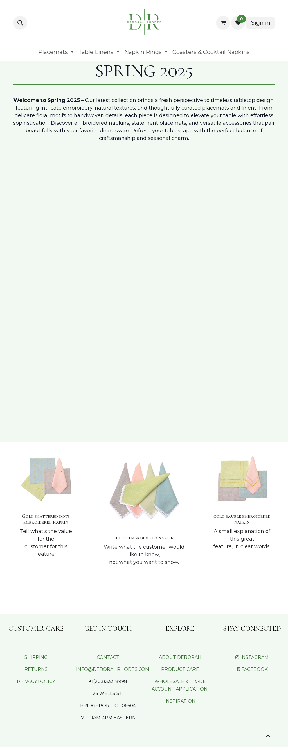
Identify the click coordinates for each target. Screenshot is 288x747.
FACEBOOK (255, 669)
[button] (20, 23)
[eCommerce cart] (223, 23)
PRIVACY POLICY (36, 681)
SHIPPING (36, 657)
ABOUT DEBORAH (180, 657)
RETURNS (36, 669)
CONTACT (108, 657)
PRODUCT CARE (180, 669)
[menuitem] (56, 52)
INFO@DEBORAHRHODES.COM (112, 669)
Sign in (260, 22)
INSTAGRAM (254, 657)
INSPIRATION (180, 701)
